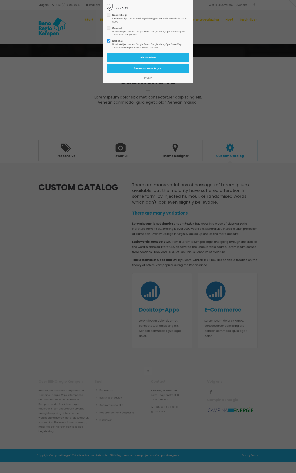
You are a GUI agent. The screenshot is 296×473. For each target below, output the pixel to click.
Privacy (148, 78)
